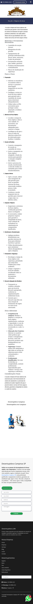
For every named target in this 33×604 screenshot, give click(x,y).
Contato (4, 554)
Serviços (4, 547)
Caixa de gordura (6, 570)
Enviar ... (16, 513)
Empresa (4, 544)
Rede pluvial (5, 572)
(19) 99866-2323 (6, 2)
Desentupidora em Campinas (16, 404)
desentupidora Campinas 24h (9, 475)
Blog (3, 549)
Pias (3, 565)
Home (3, 542)
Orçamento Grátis (20, 2)
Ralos (3, 563)
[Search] (16, 577)
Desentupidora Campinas (16, 402)
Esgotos (4, 561)
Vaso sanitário (5, 567)
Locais (3, 551)
